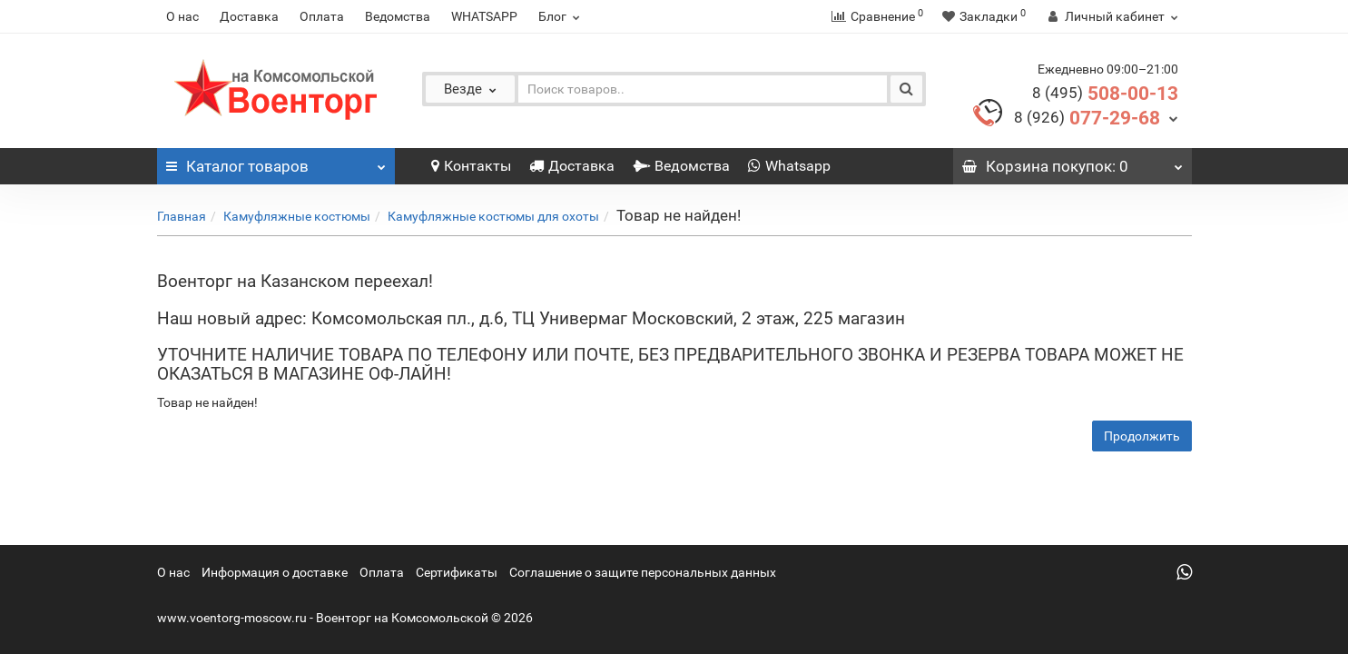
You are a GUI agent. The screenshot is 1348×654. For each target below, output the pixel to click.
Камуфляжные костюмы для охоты (493, 216)
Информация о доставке (275, 572)
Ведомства (397, 16)
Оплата (322, 16)
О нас (182, 16)
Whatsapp (789, 165)
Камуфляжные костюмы (296, 216)
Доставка (249, 16)
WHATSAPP (484, 16)
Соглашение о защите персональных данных (642, 572)
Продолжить (1142, 436)
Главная (181, 216)
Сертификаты (456, 572)
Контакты (471, 165)
